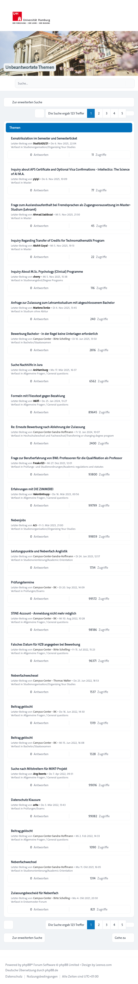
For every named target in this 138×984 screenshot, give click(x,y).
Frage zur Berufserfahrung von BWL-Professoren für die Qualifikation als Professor (66, 458)
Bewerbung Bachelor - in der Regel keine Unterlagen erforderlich (54, 334)
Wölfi (36, 401)
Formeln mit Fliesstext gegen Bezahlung (38, 396)
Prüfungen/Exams (33, 591)
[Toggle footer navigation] (5, 953)
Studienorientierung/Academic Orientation (48, 560)
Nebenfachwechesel (24, 675)
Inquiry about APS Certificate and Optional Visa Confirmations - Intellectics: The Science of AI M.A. (70, 171)
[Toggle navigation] (132, 15)
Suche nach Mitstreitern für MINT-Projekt (39, 769)
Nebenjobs (18, 520)
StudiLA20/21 (40, 143)
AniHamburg (40, 370)
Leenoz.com (104, 965)
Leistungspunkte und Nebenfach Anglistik (39, 551)
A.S (35, 525)
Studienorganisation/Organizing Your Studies (49, 147)
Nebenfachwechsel (24, 862)
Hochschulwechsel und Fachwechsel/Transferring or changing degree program (68, 435)
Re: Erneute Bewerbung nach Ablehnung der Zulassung (48, 427)
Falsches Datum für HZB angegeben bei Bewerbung (45, 644)
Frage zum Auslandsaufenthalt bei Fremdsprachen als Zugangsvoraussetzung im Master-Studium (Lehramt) (71, 207)
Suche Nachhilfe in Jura (26, 365)
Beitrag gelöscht (22, 706)
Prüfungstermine (22, 582)
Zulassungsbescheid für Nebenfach (34, 893)
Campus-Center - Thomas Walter (52, 680)
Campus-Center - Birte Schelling (51, 339)
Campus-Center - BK (44, 587)
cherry (36, 277)
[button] (130, 113)
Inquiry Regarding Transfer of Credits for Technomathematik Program (57, 240)
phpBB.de (51, 970)
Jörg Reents (39, 774)
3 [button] (106, 113)
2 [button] (99, 113)
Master (27, 182)
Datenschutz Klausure (25, 800)
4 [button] (114, 113)
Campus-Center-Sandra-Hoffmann (53, 432)
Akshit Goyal (40, 245)
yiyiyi (36, 179)
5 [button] (122, 113)
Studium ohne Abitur (35, 311)
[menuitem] (13, 976)
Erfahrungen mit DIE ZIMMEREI (32, 489)
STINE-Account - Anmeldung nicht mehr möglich (43, 613)
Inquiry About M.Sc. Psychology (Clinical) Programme (47, 271)
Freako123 (38, 463)
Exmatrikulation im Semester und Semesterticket (44, 138)
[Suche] (122, 83)
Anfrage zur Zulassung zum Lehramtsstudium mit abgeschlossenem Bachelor (63, 302)
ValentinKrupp (41, 494)
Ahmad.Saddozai (43, 214)
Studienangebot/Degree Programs (43, 280)
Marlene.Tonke (41, 308)
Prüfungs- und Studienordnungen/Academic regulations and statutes (63, 467)
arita (35, 805)
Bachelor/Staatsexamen (37, 342)
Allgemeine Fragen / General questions (45, 373)
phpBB (26, 965)
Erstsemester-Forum (35, 902)
